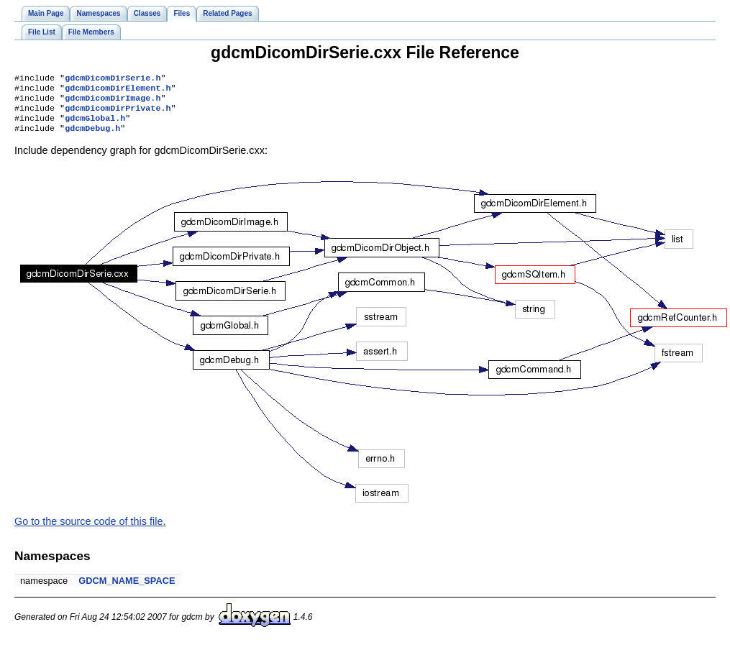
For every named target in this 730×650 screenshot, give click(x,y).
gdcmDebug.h (92, 136)
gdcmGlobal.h (95, 125)
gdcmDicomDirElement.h (117, 90)
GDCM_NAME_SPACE (126, 589)
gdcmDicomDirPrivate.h (117, 113)
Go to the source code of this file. (89, 530)
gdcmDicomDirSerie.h (112, 79)
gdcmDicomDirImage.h (112, 102)
